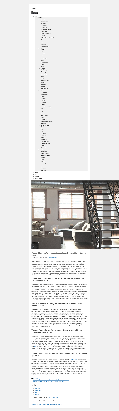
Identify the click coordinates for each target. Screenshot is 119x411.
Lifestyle (37, 174)
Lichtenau (43, 166)
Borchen (43, 157)
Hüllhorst (43, 133)
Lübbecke (43, 135)
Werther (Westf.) (45, 46)
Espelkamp (44, 129)
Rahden (43, 145)
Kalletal (43, 109)
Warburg (43, 86)
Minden (43, 137)
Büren (42, 159)
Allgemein (35, 378)
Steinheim (43, 84)
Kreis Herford (42, 48)
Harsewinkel (44, 27)
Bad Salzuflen (44, 94)
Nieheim (43, 82)
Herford (43, 53)
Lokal (37, 16)
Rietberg (43, 35)
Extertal (43, 104)
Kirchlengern (44, 58)
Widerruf (37, 394)
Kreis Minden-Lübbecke (44, 125)
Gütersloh (43, 23)
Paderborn (43, 168)
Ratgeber (37, 176)
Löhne (42, 60)
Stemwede (43, 148)
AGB (36, 392)
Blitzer (36, 172)
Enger (42, 51)
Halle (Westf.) (44, 25)
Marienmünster (45, 80)
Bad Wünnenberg (45, 155)
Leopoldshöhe (44, 115)
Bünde (42, 49)
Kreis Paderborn (42, 150)
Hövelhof (43, 164)
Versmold (43, 44)
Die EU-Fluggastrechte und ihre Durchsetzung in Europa (48, 381)
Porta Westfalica (45, 141)
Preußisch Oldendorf (46, 143)
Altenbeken (44, 151)
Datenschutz (38, 390)
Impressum (37, 388)
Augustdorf (44, 92)
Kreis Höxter (41, 68)
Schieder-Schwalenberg (47, 121)
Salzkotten (43, 170)
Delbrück (43, 161)
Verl (42, 42)
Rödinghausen (44, 62)
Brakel (42, 76)
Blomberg (43, 98)
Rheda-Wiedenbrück (46, 33)
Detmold (43, 100)
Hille (42, 131)
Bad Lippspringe (45, 153)
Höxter (42, 78)
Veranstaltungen (39, 178)
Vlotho (42, 66)
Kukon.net (34, 8)
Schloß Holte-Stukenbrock (47, 37)
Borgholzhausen (45, 21)
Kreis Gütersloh (42, 19)
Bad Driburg (44, 69)
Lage (42, 111)
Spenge (43, 64)
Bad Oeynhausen (45, 127)
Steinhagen (44, 40)
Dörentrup (43, 102)
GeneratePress (53, 397)
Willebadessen (44, 88)
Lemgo (43, 113)
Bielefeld (40, 17)
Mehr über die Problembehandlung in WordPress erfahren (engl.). (47, 404)
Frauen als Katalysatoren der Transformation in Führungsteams (51, 380)
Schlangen (43, 123)
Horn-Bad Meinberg (46, 106)
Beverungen (44, 72)
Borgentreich (44, 74)
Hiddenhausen (44, 56)
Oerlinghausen (44, 119)
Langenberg (44, 31)
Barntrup (43, 96)
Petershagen (44, 139)
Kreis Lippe (41, 90)
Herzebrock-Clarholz (46, 29)
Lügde (42, 117)
